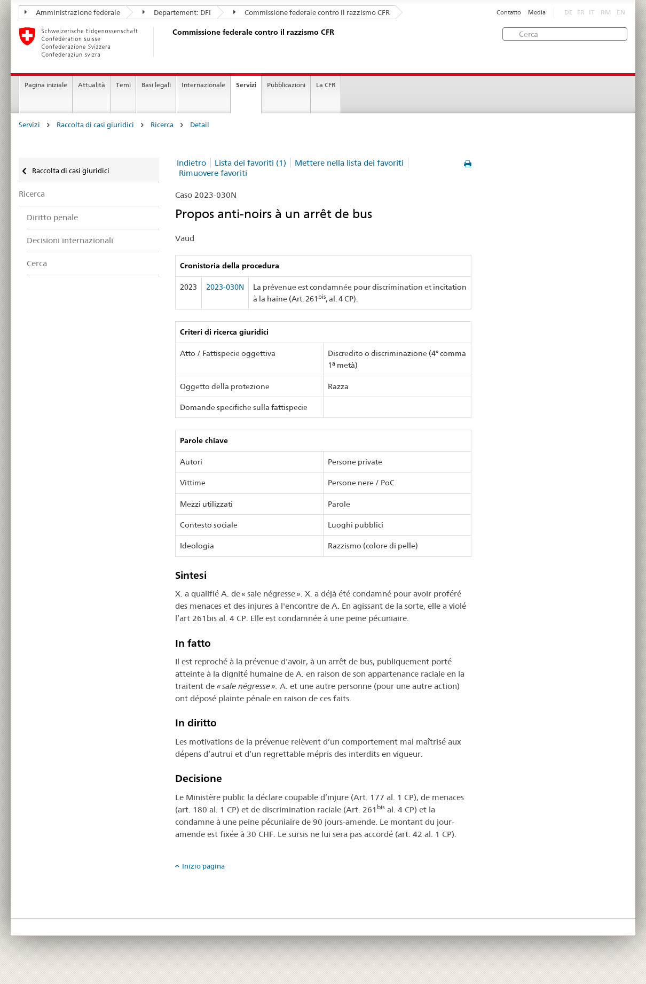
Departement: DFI (177, 12)
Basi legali (156, 85)
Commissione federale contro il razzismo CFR (311, 12)
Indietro (191, 163)
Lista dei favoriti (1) (250, 163)
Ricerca (162, 125)
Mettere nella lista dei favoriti (349, 163)
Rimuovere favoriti (213, 173)
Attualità (91, 85)
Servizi (246, 85)
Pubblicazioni (286, 85)
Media (537, 12)
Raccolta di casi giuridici (95, 125)
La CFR (326, 85)
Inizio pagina (203, 866)
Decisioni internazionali (70, 240)
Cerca (37, 263)
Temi (123, 85)
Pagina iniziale (46, 85)
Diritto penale (52, 217)
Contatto (509, 12)
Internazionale (203, 85)
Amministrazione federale (72, 12)
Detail (199, 125)
